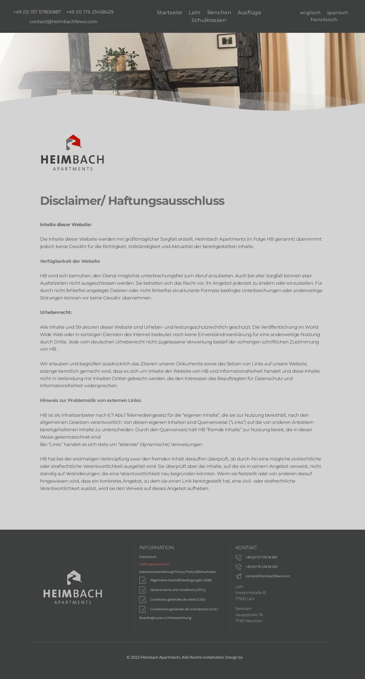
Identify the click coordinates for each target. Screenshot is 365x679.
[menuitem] (37, 11)
